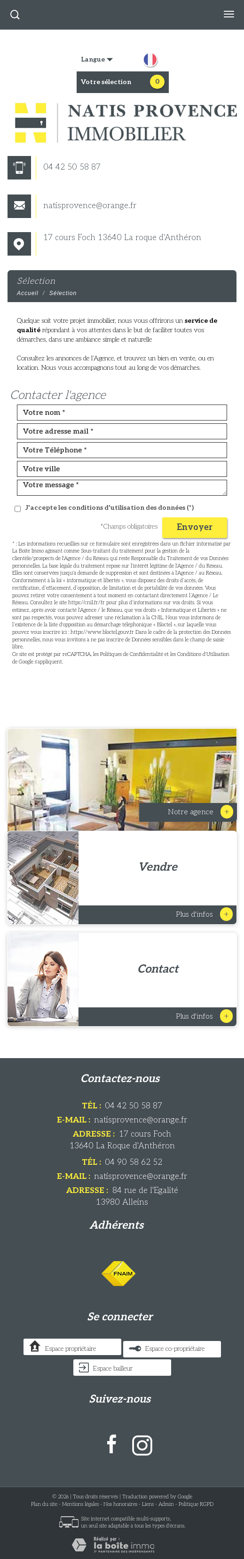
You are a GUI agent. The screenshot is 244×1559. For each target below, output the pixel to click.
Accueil (28, 293)
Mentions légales (80, 1504)
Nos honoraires (120, 1504)
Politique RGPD (196, 1504)
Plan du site (44, 1504)
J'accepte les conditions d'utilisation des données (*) (109, 508)
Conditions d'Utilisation (203, 654)
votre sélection (106, 82)
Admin (166, 1504)
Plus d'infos (204, 914)
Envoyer (195, 527)
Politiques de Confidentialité (131, 654)
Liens (148, 1504)
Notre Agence (200, 811)
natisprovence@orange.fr (72, 205)
